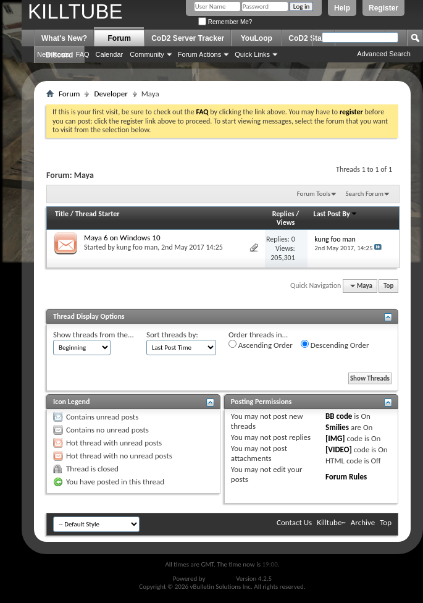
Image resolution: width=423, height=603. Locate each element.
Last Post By (336, 213)
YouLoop (256, 38)
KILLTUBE (75, 11)
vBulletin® (221, 579)
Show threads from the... (93, 334)
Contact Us (294, 522)
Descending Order (335, 345)
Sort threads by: (172, 334)
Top (388, 286)
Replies (283, 213)
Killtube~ (331, 522)
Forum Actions (199, 54)
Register (383, 8)
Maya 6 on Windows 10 (122, 237)
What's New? (64, 38)
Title (62, 213)
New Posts (53, 54)
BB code (338, 416)
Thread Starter (97, 213)
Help (342, 8)
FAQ (83, 54)
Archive (363, 522)
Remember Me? (225, 22)
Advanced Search (384, 53)
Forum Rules (346, 476)
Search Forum (365, 194)
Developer (110, 93)
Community (147, 54)
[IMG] (335, 438)
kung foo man (137, 247)
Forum (119, 38)
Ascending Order (260, 345)
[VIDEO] (338, 449)
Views (286, 222)
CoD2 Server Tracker (187, 38)
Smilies (337, 427)
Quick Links (252, 54)
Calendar (110, 54)
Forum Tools (313, 194)
